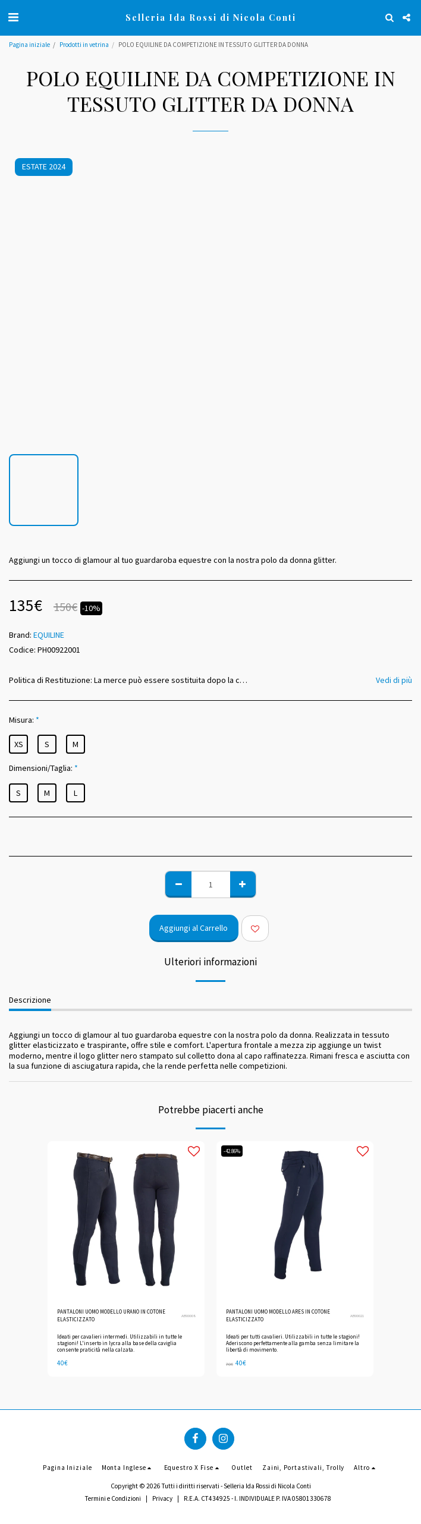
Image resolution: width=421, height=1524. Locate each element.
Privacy (162, 1498)
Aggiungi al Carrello (193, 927)
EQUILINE (48, 634)
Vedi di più (394, 680)
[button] (13, 17)
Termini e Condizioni (113, 1498)
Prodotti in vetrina (84, 44)
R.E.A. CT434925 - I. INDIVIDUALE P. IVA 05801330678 (257, 1498)
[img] (126, 1219)
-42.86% (232, 1151)
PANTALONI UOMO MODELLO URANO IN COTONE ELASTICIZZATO (111, 1315)
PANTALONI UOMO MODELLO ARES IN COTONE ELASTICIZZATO (278, 1315)
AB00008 (188, 1315)
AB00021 (357, 1315)
